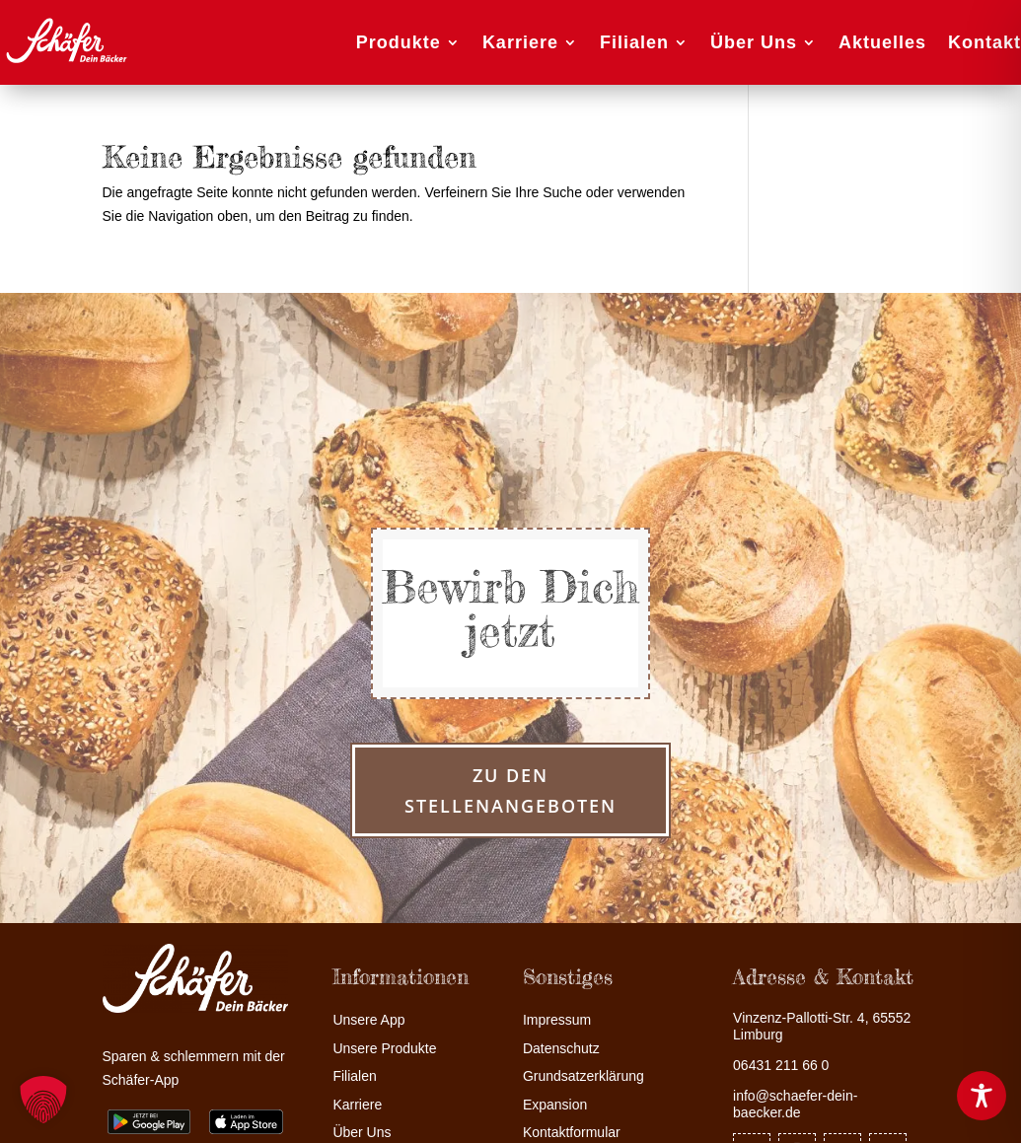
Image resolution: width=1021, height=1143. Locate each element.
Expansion (555, 1105)
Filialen (634, 42)
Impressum (557, 1020)
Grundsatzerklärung (583, 1076)
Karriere (520, 42)
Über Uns (753, 42)
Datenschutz (561, 1048)
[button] (43, 1099)
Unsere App (368, 1020)
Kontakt (984, 42)
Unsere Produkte (384, 1048)
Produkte (398, 42)
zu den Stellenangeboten (510, 790)
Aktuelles (882, 42)
